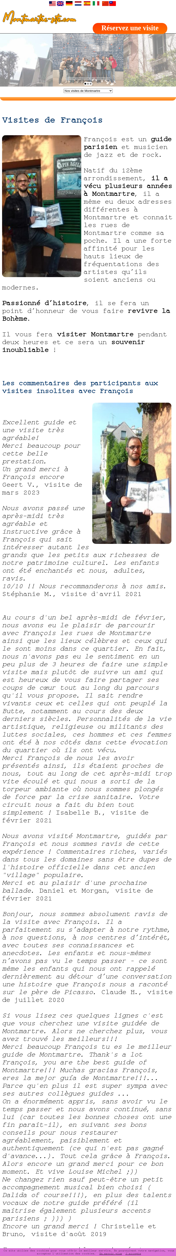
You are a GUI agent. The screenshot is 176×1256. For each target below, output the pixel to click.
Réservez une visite (130, 28)
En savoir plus (110, 1253)
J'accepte (133, 1253)
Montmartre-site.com (37, 19)
